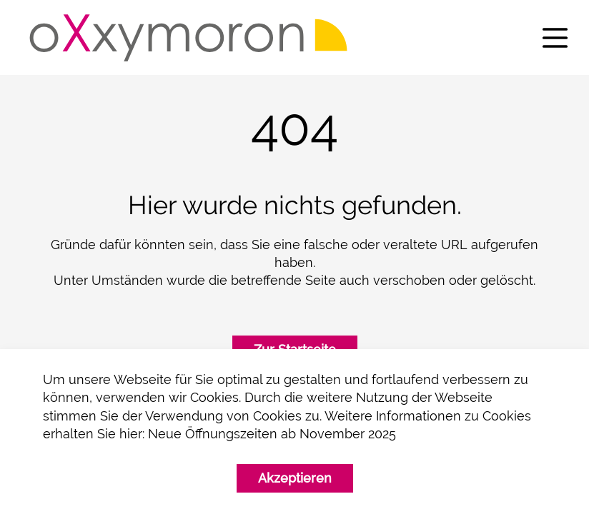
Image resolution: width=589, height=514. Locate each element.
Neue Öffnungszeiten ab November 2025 (272, 433)
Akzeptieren (295, 477)
